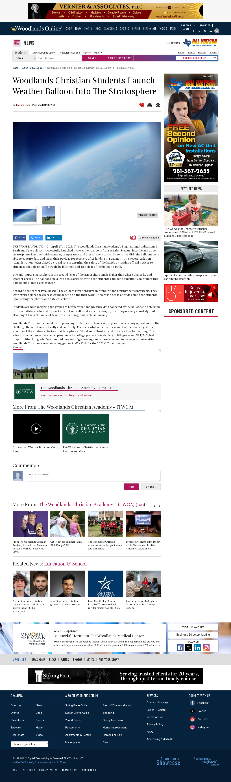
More (173, 28)
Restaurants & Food (69, 52)
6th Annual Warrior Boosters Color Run (35, 449)
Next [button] (160, 506)
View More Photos (147, 215)
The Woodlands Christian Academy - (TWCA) (75, 387)
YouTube (202, 719)
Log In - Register (156, 710)
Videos (163, 28)
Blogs (181, 52)
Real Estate (149, 28)
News (78, 28)
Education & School (65, 563)
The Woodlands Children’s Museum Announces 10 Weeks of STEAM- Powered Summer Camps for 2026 (189, 232)
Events (88, 28)
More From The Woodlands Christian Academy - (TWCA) (73, 406)
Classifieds (110, 28)
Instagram (203, 727)
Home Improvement (115, 727)
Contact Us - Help (157, 702)
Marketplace (72, 742)
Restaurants (72, 727)
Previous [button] (154, 506)
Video (39, 735)
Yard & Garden (73, 720)
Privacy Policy (155, 724)
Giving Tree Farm (113, 720)
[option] (87, 160)
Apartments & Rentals (78, 735)
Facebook (203, 702)
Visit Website (85, 395)
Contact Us (89, 770)
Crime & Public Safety (43, 52)
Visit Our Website (193, 627)
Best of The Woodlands (117, 705)
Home (16, 770)
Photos (202, 52)
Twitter (201, 711)
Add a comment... (94, 476)
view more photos (149, 237)
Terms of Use (155, 717)
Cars (105, 742)
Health (136, 28)
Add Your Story (119, 58)
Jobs (98, 28)
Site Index (29, 770)
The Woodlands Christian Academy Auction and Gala (85, 449)
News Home (38, 659)
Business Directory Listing (193, 634)
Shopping (108, 712)
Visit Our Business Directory (57, 395)
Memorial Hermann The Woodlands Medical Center (99, 635)
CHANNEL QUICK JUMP (194, 58)
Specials (16, 727)
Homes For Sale (112, 735)
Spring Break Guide (76, 705)
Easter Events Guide (77, 712)
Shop (69, 28)
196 (140, 504)
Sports (124, 28)
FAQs (150, 731)
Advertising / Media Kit (160, 739)
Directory (16, 705)
